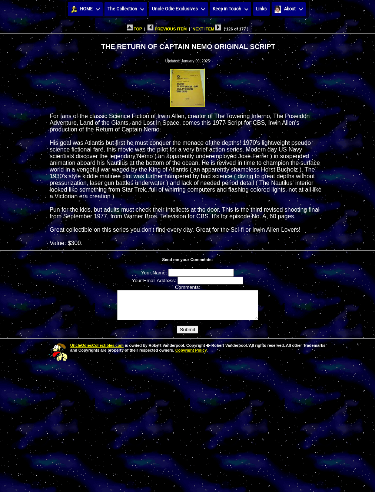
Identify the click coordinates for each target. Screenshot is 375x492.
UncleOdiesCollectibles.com (97, 351)
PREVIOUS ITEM (167, 29)
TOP (134, 29)
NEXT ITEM (206, 29)
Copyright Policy (190, 355)
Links (261, 9)
